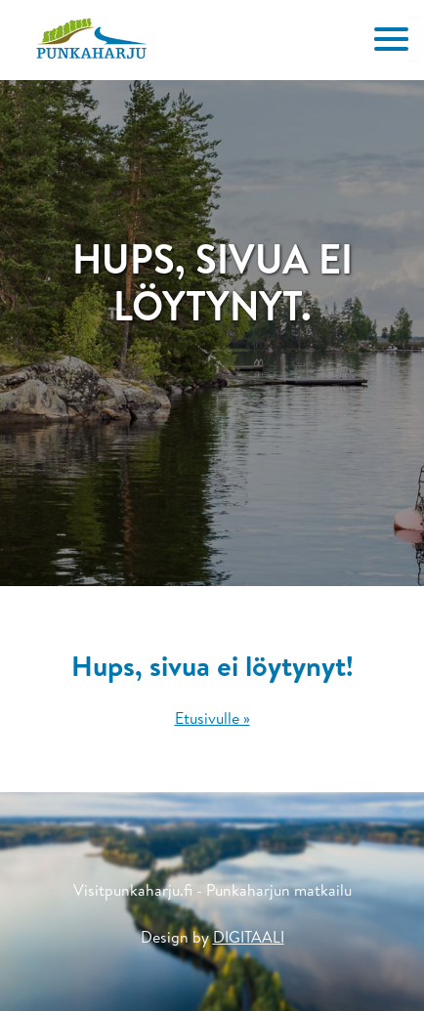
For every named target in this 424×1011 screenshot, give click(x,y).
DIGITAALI (248, 937)
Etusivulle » (212, 718)
